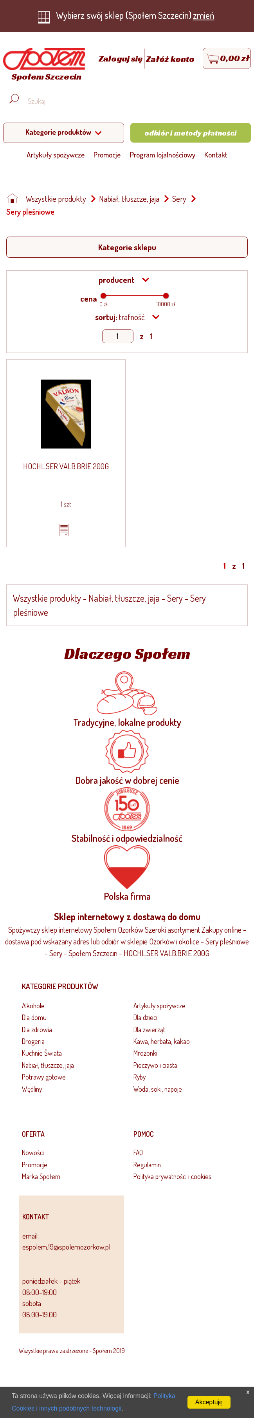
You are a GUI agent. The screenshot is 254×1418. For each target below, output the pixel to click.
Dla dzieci (145, 1017)
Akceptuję (209, 1402)
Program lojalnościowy (162, 154)
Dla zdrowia (37, 1029)
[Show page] (117, 336)
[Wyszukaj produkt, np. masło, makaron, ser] (133, 101)
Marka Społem (41, 1176)
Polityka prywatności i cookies (172, 1176)
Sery (179, 199)
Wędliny (32, 1089)
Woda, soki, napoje (157, 1089)
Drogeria (33, 1041)
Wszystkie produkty (56, 199)
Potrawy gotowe (44, 1077)
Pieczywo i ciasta (155, 1065)
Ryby (139, 1077)
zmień (203, 15)
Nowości (33, 1152)
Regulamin (147, 1164)
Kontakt (215, 154)
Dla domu (34, 1017)
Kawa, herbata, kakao (161, 1041)
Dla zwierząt (149, 1029)
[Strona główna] (42, 65)
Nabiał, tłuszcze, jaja (129, 199)
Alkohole (33, 1005)
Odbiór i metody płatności (190, 132)
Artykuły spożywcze (56, 154)
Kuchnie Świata (42, 1053)
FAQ (138, 1152)
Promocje (107, 154)
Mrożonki (145, 1053)
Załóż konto (170, 58)
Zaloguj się (121, 58)
